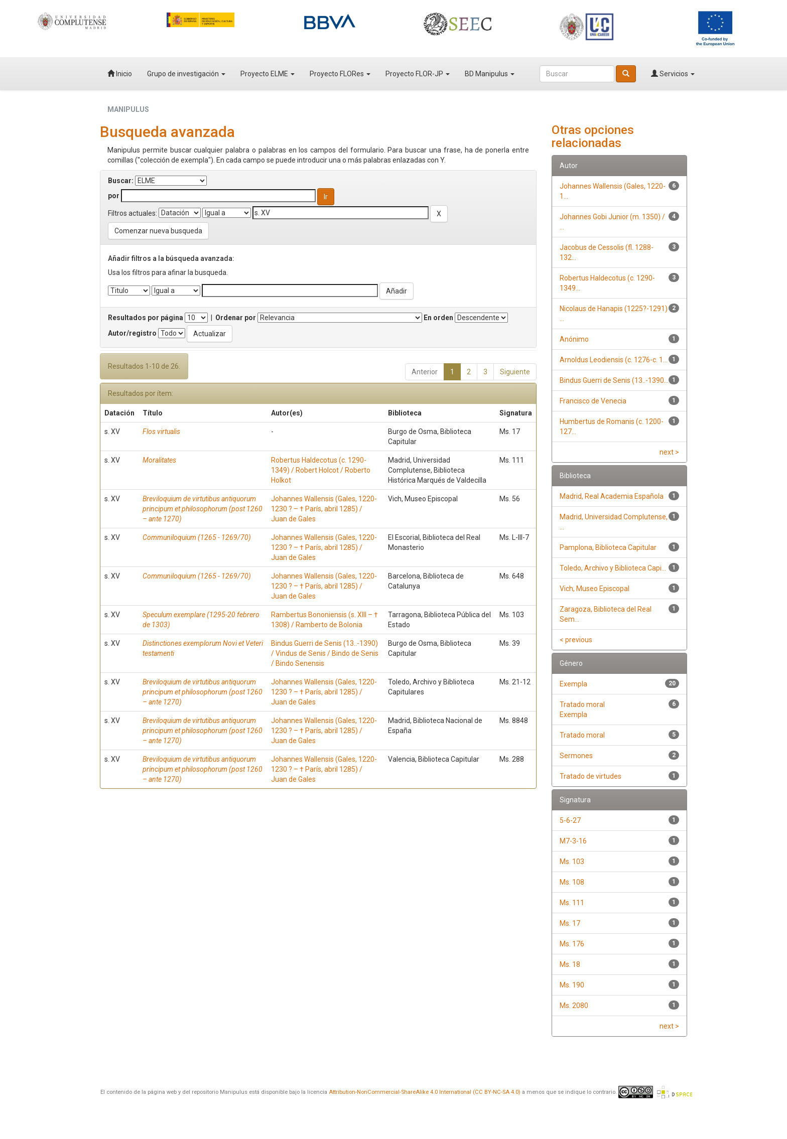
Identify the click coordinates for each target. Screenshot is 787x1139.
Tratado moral (582, 735)
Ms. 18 (570, 964)
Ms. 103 (572, 862)
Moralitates (159, 460)
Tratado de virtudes (590, 776)
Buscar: (121, 181)
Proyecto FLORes (340, 74)
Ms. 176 (572, 944)
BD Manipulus (489, 74)
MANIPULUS (128, 109)
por (113, 196)
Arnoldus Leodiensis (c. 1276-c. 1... (614, 360)
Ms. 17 (570, 923)
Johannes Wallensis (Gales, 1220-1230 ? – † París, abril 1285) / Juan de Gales (324, 509)
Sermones (576, 756)
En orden (438, 318)
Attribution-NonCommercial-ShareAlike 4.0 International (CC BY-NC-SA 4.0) (424, 1092)
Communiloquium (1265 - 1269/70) (197, 537)
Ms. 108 (572, 882)
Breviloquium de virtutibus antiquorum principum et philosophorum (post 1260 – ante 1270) (203, 509)
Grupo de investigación (186, 74)
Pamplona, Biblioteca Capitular (608, 547)
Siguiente (515, 372)
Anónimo (574, 339)
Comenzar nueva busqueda (158, 231)
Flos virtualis (161, 432)
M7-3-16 (573, 841)
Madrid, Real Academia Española (612, 496)
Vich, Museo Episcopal (594, 589)
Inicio (119, 74)
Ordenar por (235, 318)
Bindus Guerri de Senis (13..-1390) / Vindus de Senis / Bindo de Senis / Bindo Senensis (324, 653)
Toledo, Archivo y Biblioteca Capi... (613, 568)
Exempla (573, 684)
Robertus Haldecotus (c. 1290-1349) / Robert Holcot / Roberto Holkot (320, 470)
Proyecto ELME (267, 74)
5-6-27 (570, 820)
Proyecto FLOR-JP (417, 74)
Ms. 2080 (574, 1006)
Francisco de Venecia (593, 401)
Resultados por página (145, 318)
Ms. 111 (572, 903)
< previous (576, 640)
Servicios (673, 74)
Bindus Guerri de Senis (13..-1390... (614, 380)
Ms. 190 (572, 985)
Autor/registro (132, 333)
